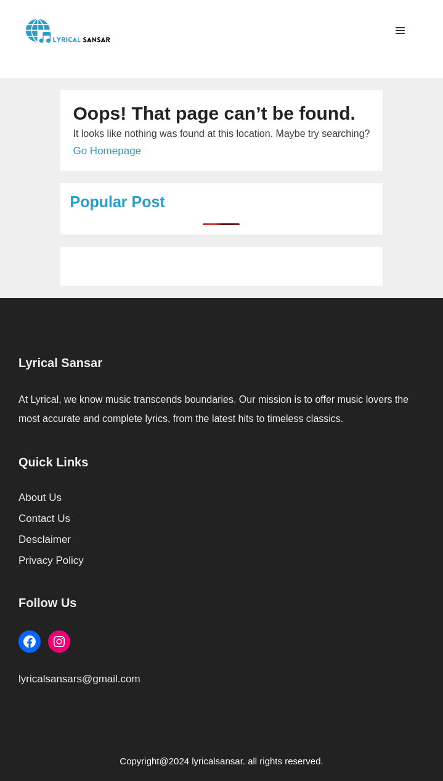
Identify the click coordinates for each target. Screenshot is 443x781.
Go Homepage (107, 151)
